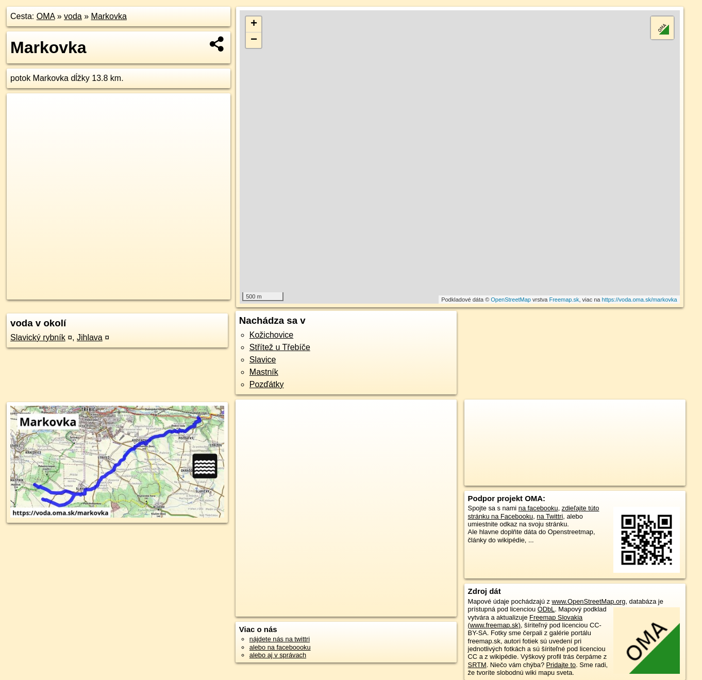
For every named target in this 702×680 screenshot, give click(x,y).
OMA (46, 16)
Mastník (263, 372)
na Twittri (550, 516)
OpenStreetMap (511, 299)
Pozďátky (266, 384)
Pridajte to (561, 665)
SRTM (477, 665)
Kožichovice (271, 334)
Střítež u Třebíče (279, 347)
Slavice (262, 359)
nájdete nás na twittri (279, 639)
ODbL (546, 609)
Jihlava (90, 337)
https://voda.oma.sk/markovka (639, 299)
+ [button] (253, 24)
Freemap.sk (564, 299)
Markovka (109, 16)
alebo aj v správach (277, 655)
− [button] (253, 40)
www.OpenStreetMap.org (589, 601)
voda (73, 16)
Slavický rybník (37, 337)
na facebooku (538, 508)
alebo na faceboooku (280, 647)
